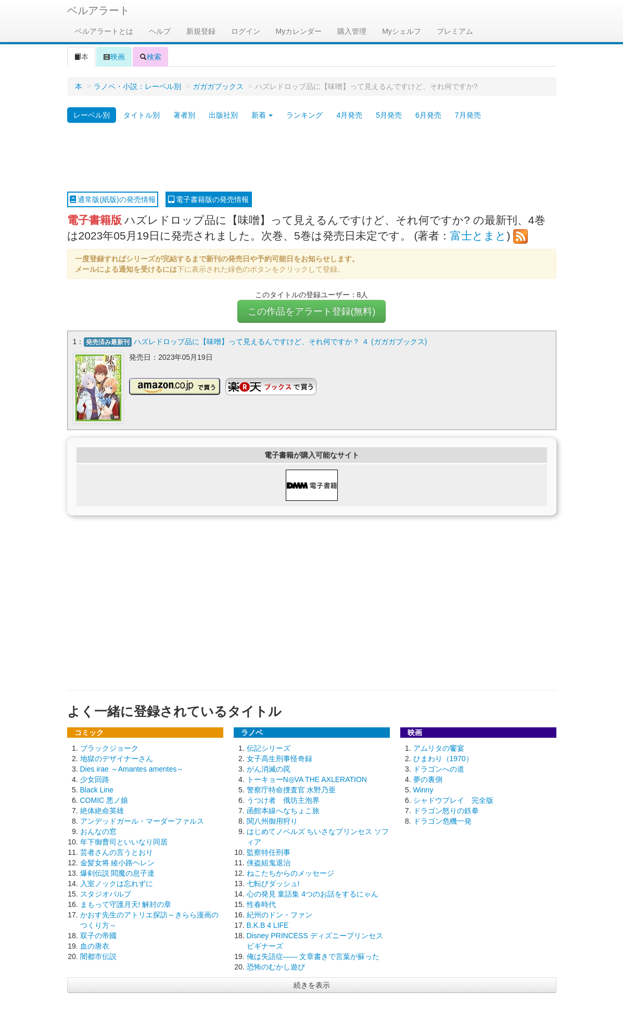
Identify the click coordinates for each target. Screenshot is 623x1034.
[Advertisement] (311, 157)
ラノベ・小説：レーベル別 (137, 86)
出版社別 (223, 115)
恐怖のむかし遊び (276, 966)
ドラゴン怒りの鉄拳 (446, 810)
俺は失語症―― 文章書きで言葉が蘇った (313, 956)
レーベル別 (91, 115)
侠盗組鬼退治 (268, 862)
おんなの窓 (98, 831)
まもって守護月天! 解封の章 (126, 904)
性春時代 (261, 904)
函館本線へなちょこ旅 (283, 810)
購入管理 (351, 31)
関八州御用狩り (272, 820)
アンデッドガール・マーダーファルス (142, 820)
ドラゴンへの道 (438, 768)
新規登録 (200, 31)
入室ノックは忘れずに (116, 883)
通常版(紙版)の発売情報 (113, 199)
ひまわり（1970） (443, 758)
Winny (423, 789)
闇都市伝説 (98, 956)
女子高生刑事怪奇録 (279, 758)
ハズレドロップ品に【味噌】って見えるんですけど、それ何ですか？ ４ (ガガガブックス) (280, 341)
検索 (150, 57)
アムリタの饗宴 (438, 747)
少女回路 (94, 779)
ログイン (245, 31)
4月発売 (349, 115)
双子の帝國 (98, 935)
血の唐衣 (94, 945)
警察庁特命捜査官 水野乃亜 (291, 789)
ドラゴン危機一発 (442, 820)
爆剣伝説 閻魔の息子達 (117, 872)
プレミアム (455, 31)
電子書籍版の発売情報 (208, 199)
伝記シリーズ (268, 747)
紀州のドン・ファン (279, 914)
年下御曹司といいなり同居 (124, 841)
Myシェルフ (401, 31)
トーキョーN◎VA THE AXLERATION (307, 779)
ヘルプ (160, 31)
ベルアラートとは (104, 31)
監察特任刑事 (268, 852)
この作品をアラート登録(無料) (312, 311)
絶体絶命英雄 (102, 810)
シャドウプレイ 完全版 (453, 800)
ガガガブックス (218, 86)
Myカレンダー (299, 31)
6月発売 (428, 115)
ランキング (304, 115)
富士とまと (478, 236)
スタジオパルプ (105, 893)
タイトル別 (141, 115)
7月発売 (468, 115)
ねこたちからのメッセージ (290, 872)
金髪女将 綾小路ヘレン (117, 862)
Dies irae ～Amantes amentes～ (132, 768)
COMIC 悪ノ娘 (104, 800)
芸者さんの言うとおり (116, 852)
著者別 (184, 115)
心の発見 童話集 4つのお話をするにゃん (313, 893)
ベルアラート (98, 10)
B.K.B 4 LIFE (268, 924)
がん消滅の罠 (268, 768)
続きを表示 (312, 984)
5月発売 (389, 115)
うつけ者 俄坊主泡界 (283, 800)
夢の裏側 (427, 779)
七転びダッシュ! (273, 883)
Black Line (97, 789)
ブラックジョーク (109, 747)
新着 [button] (262, 115)
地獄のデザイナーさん (116, 758)
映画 (114, 57)
